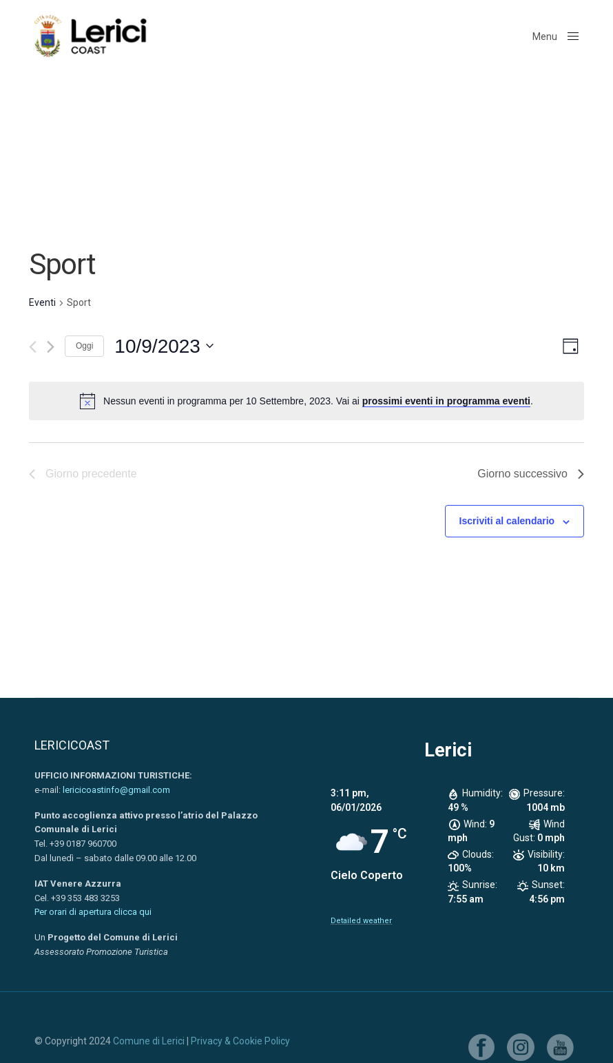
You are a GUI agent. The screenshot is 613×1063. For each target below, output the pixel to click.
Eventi (42, 302)
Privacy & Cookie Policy (240, 1040)
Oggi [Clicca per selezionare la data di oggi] (84, 346)
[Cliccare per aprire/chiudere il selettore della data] (164, 346)
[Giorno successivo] (50, 346)
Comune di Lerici (149, 1040)
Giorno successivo (530, 473)
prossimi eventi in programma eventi (446, 400)
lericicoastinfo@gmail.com (116, 790)
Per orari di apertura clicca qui (93, 912)
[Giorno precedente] (33, 346)
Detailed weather (361, 920)
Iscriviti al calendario (507, 520)
